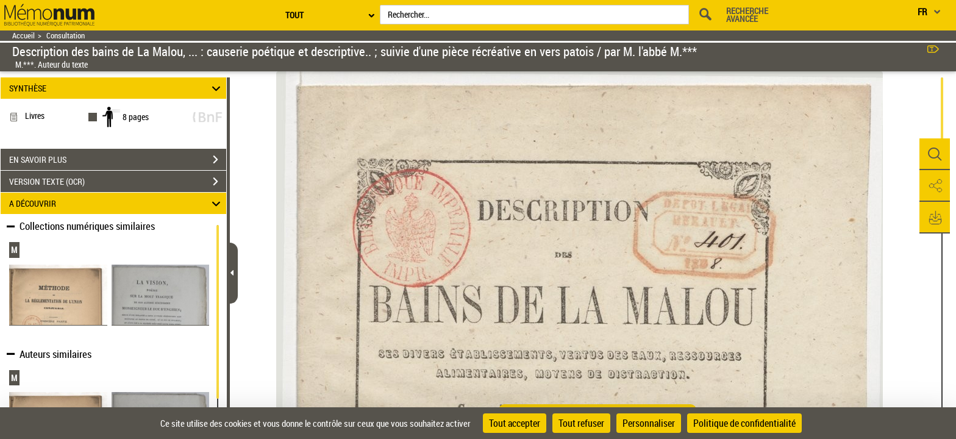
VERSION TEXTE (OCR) (117, 181)
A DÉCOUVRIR (116, 203)
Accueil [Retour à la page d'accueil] (23, 35)
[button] (934, 154)
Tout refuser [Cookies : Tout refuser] (581, 423)
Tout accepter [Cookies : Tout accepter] (514, 423)
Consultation (65, 35)
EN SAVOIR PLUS (117, 159)
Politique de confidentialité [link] (744, 423)
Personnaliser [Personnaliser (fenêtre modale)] (648, 423)
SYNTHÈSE (116, 88)
